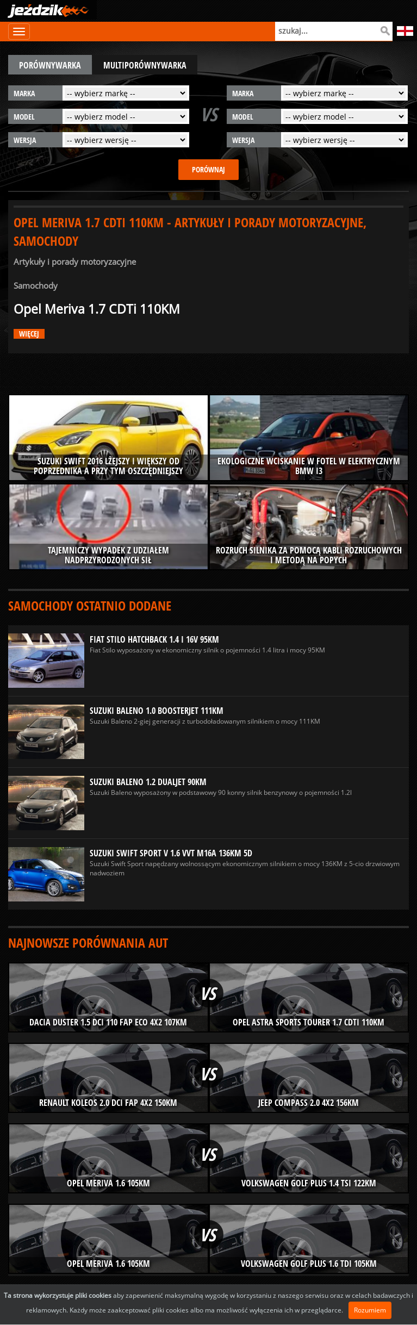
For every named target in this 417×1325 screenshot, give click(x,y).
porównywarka (50, 65)
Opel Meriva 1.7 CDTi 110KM (97, 309)
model (24, 116)
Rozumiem (370, 1310)
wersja (25, 140)
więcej (29, 334)
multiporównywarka (144, 65)
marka (24, 93)
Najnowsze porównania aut (88, 942)
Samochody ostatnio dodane (89, 605)
